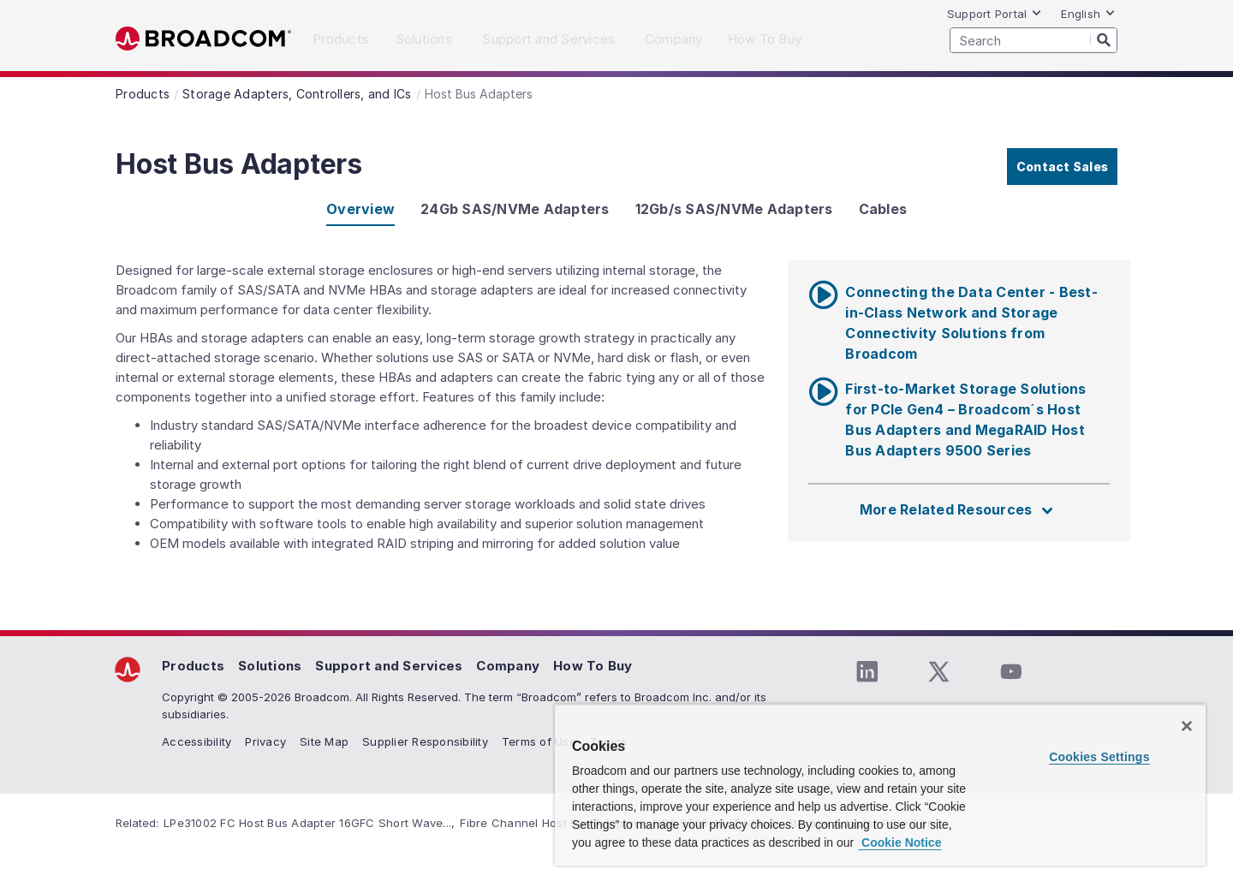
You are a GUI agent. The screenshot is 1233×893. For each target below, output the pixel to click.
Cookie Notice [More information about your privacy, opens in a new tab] (899, 842)
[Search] (1104, 39)
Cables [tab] (883, 208)
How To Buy (593, 666)
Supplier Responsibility (425, 741)
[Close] (1187, 726)
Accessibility (196, 741)
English (1088, 14)
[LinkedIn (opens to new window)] (866, 672)
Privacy (265, 741)
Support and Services (388, 666)
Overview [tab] (360, 208)
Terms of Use (539, 741)
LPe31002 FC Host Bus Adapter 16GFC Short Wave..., (309, 823)
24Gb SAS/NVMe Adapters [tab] (515, 208)
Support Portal (995, 14)
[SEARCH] (1033, 40)
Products (193, 666)
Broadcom (203, 39)
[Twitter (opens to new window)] (938, 672)
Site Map (324, 741)
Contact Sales (1062, 166)
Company (507, 666)
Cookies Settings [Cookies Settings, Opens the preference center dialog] (1099, 757)
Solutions (269, 666)
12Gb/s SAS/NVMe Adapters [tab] (734, 208)
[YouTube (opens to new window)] (1010, 672)
